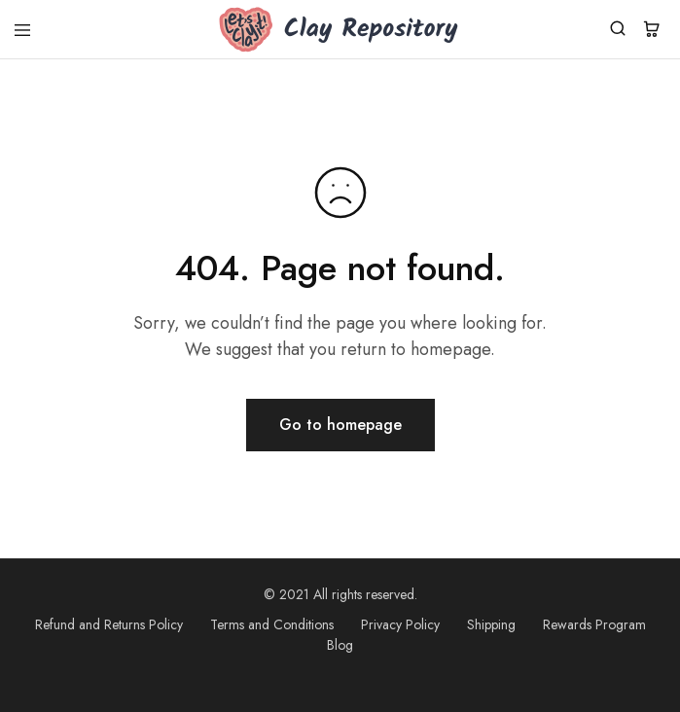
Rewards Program (594, 624)
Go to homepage (340, 424)
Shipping (491, 624)
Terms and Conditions (272, 624)
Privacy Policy (400, 624)
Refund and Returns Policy (109, 624)
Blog (340, 645)
